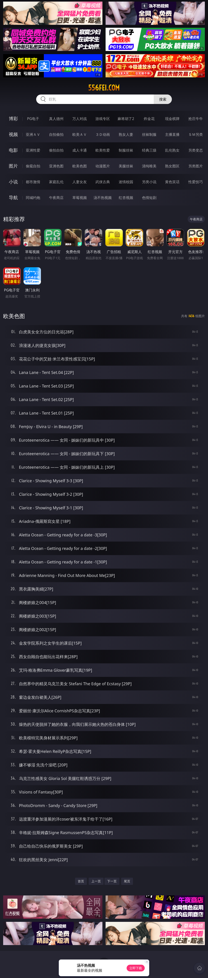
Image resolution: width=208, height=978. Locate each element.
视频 (13, 134)
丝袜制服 (149, 134)
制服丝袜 (126, 150)
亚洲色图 (56, 166)
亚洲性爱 (33, 150)
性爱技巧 (195, 181)
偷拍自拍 (56, 150)
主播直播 (172, 134)
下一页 (112, 881)
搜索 (162, 99)
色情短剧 (149, 197)
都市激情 (33, 181)
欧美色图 (79, 166)
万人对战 (79, 118)
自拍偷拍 (56, 134)
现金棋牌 (172, 118)
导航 (13, 197)
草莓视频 (79, 197)
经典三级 (149, 150)
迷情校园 (126, 181)
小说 (13, 182)
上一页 (96, 881)
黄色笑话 (172, 181)
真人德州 (56, 118)
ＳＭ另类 (195, 134)
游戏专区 (102, 118)
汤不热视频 (103, 197)
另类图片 (195, 166)
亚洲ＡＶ (33, 134)
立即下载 (135, 968)
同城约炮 (33, 197)
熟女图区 (172, 166)
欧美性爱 (102, 150)
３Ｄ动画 (102, 134)
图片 (13, 166)
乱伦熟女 (172, 150)
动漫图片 (102, 166)
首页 (81, 881)
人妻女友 (79, 181)
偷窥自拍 (33, 166)
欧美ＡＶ (79, 134)
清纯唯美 (149, 166)
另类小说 (149, 181)
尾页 (127, 881)
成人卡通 (79, 150)
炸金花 (149, 118)
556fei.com (104, 87)
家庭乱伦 (56, 181)
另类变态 (195, 150)
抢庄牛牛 (195, 118)
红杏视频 (126, 197)
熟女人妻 (126, 134)
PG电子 (33, 118)
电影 (13, 150)
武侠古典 (102, 181)
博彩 (13, 118)
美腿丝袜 (126, 166)
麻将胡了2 (126, 118)
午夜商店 (56, 197)
